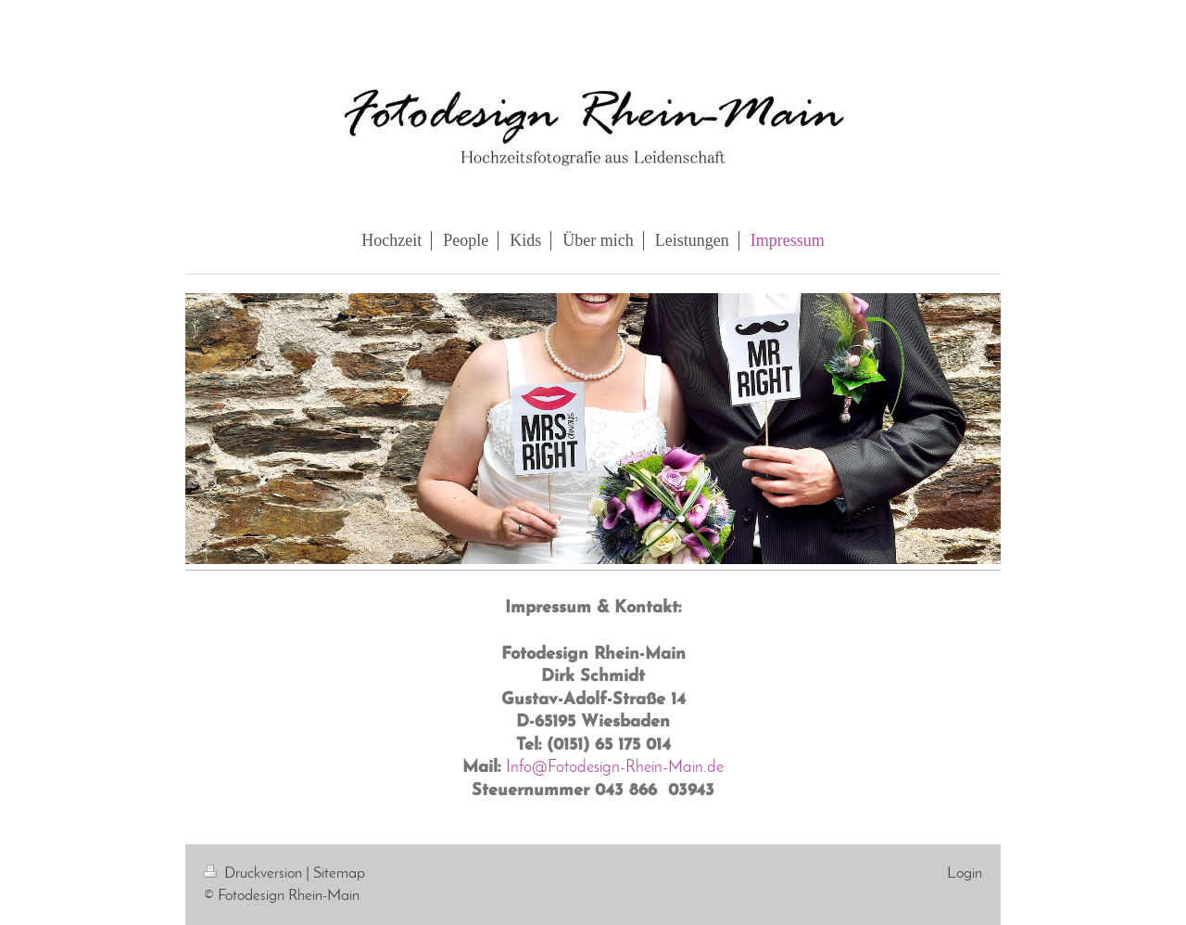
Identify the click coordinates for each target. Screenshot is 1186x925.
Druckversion (255, 873)
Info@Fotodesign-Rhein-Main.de (615, 768)
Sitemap (339, 873)
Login (964, 873)
